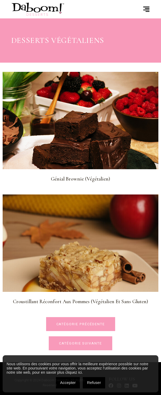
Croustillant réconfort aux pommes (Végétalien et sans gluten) (80, 301)
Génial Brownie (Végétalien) (80, 179)
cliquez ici (73, 372)
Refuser (94, 382)
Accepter (68, 382)
